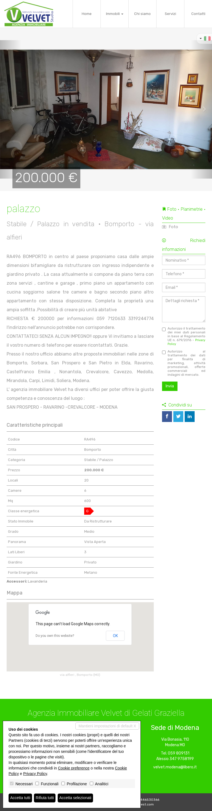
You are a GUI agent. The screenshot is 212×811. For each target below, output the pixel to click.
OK (115, 636)
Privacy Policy (35, 773)
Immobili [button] (114, 14)
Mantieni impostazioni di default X (107, 726)
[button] (10, 109)
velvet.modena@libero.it (175, 767)
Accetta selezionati (75, 798)
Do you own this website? (55, 636)
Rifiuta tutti (45, 798)
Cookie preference (73, 768)
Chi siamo (142, 14)
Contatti (198, 14)
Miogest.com (143, 804)
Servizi (170, 14)
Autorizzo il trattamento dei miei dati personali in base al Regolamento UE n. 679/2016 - (184, 336)
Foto (170, 226)
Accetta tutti (20, 798)
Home (87, 14)
